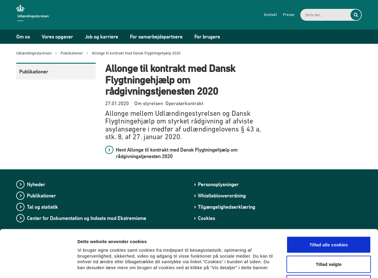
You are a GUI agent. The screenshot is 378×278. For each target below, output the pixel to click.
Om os (23, 37)
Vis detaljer (307, 266)
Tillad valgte (329, 219)
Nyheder (36, 184)
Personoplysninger (218, 184)
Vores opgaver (57, 37)
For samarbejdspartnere (156, 37)
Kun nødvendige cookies (328, 239)
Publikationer (33, 72)
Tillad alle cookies (328, 200)
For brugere (207, 37)
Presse (288, 14)
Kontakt (270, 14)
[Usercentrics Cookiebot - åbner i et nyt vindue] (38, 266)
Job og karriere (101, 37)
